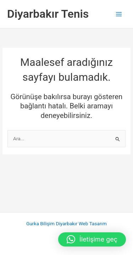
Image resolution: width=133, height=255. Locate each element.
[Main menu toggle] (119, 14)
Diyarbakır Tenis (48, 14)
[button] (92, 239)
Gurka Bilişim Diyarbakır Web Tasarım (66, 223)
